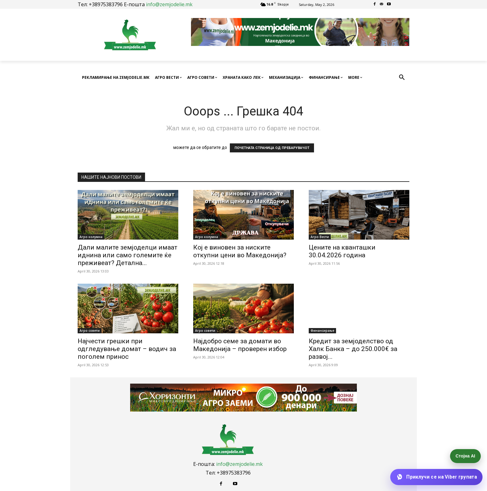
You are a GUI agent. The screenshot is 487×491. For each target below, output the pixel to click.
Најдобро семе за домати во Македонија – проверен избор (240, 345)
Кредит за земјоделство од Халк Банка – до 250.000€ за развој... (353, 348)
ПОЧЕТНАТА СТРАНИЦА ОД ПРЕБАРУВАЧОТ (271, 148)
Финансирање (322, 330)
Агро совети (90, 330)
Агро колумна (91, 237)
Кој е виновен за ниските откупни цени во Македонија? (239, 251)
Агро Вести (320, 237)
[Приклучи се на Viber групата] (436, 477)
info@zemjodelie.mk (169, 4)
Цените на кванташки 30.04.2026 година (342, 251)
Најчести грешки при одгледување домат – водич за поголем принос (127, 348)
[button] (401, 77)
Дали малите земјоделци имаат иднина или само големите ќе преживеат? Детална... (127, 255)
